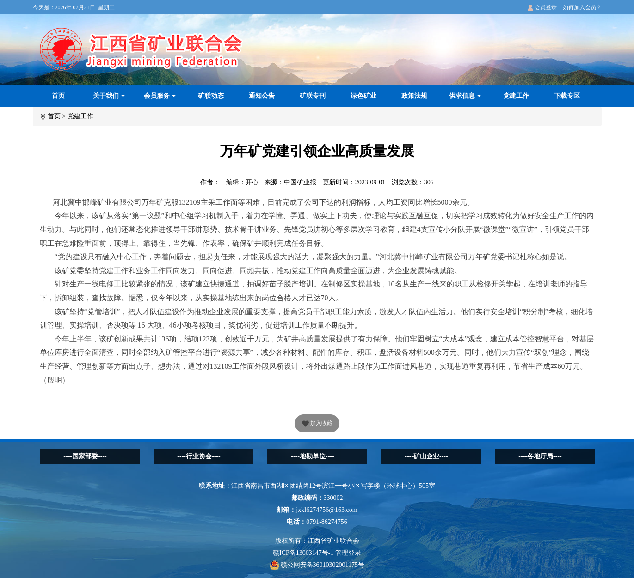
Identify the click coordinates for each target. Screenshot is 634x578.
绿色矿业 (363, 95)
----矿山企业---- (426, 456)
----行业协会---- (198, 456)
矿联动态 (211, 95)
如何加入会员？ (582, 7)
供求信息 (465, 95)
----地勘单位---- (312, 456)
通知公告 (262, 95)
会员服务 (160, 95)
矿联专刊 (313, 95)
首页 (58, 95)
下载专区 (567, 95)
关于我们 (109, 95)
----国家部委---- (84, 456)
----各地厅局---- (539, 456)
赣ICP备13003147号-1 (303, 552)
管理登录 (348, 552)
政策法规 (414, 95)
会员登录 (542, 7)
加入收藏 (317, 424)
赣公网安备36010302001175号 (317, 564)
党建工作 (516, 95)
